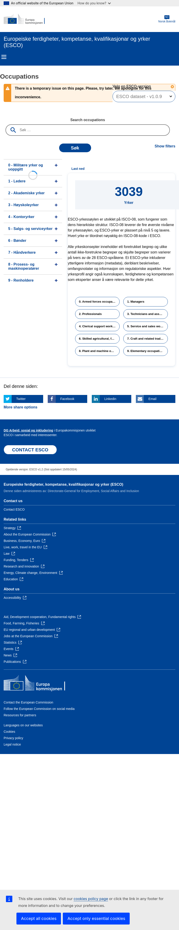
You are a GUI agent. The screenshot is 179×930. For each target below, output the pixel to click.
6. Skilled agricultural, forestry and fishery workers (99, 338)
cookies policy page (91, 898)
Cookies (9, 731)
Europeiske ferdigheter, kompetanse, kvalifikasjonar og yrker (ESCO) (63, 484)
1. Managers (135, 301)
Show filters (165, 146)
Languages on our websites (23, 725)
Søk (75, 147)
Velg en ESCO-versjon (132, 86)
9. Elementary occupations (146, 351)
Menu (4, 57)
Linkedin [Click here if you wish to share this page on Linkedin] (110, 399)
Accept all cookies (38, 918)
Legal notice (12, 744)
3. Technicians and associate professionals (147, 314)
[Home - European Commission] (26, 19)
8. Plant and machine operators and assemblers (99, 351)
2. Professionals (90, 314)
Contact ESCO (14, 509)
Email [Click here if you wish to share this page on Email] (152, 399)
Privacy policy (13, 738)
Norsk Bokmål (166, 19)
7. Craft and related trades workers (147, 338)
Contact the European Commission (28, 702)
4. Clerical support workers (98, 326)
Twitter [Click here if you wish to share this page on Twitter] (21, 399)
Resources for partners (20, 715)
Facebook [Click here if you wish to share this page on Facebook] (67, 399)
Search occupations (87, 120)
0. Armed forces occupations (99, 301)
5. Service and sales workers (147, 326)
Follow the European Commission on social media (39, 709)
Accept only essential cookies (96, 918)
